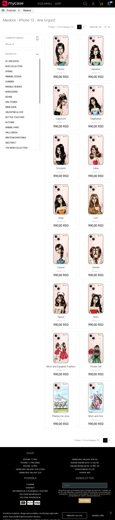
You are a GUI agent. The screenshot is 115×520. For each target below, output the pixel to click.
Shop (58, 3)
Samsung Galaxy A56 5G (85, 459)
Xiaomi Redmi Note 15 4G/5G (85, 463)
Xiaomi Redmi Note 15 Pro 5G (84, 466)
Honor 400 (84, 472)
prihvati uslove (74, 515)
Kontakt (30, 488)
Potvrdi (84, 500)
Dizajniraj (45, 3)
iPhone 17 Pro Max (30, 463)
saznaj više (98, 515)
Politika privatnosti (30, 494)
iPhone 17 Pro (30, 459)
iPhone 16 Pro (30, 466)
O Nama (30, 484)
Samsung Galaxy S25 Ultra (30, 469)
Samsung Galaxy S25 (30, 472)
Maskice (27, 10)
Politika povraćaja (30, 497)
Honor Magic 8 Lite (85, 469)
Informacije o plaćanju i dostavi (30, 491)
